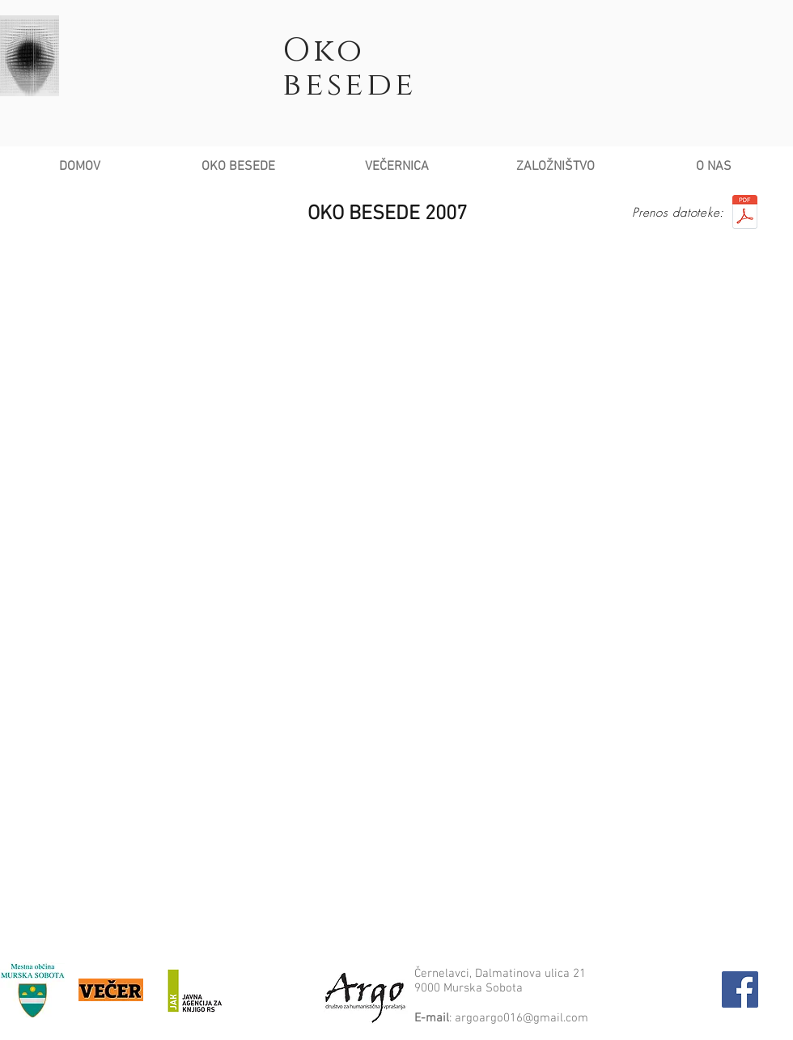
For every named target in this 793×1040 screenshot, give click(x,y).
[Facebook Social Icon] (740, 989)
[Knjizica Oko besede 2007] (744, 214)
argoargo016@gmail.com (521, 1018)
